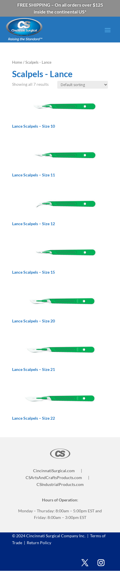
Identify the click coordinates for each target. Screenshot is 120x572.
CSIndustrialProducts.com (60, 484)
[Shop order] (82, 85)
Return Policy (38, 542)
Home (17, 62)
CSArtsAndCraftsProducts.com (54, 477)
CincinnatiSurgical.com (54, 470)
